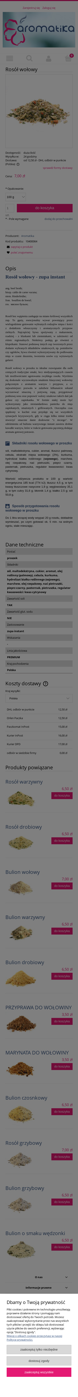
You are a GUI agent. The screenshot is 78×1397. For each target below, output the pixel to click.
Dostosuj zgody (39, 1361)
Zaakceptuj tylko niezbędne (39, 1349)
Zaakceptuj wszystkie (39, 1372)
